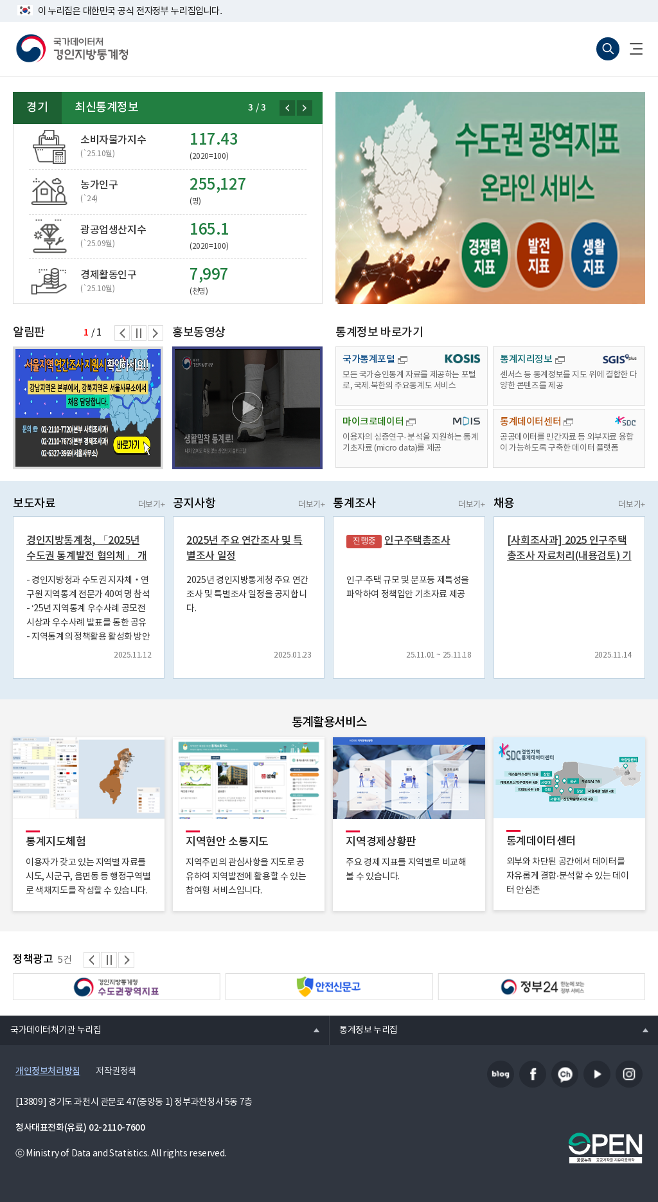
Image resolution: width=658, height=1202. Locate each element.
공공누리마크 (605, 1148)
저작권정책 (116, 1071)
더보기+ (151, 505)
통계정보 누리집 (363, 1030)
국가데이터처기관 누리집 (50, 1030)
